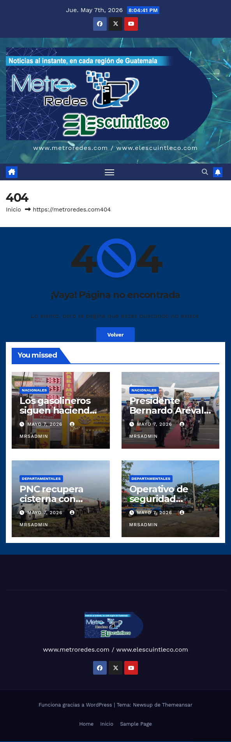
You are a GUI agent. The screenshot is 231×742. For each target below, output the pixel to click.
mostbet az (155, 741)
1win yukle (79, 741)
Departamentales (41, 478)
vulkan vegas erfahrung (47, 741)
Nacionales (34, 390)
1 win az (72, 741)
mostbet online (133, 741)
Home (86, 724)
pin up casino (86, 741)
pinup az (91, 741)
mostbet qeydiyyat (189, 741)
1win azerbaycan (75, 741)
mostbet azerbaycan (179, 741)
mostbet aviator (171, 741)
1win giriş (66, 741)
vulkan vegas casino (9, 741)
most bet (150, 741)
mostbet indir (167, 741)
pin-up (89, 741)
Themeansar (177, 705)
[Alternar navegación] (109, 172)
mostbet (114, 741)
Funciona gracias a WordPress (76, 705)
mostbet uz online (146, 741)
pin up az (111, 741)
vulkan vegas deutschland (21, 741)
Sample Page (136, 724)
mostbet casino (137, 741)
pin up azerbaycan (107, 741)
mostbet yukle (163, 741)
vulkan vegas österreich (41, 741)
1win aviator (69, 741)
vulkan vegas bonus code (27, 741)
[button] (205, 172)
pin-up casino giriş (95, 741)
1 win (62, 741)
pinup (83, 741)
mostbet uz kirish (129, 741)
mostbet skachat (120, 741)
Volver (115, 334)
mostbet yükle (184, 741)
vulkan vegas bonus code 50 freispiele (55, 741)
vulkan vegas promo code (34, 741)
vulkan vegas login (14, 741)
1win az (64, 741)
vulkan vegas (1, 741)
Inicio (13, 209)
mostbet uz (116, 741)
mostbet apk (124, 741)
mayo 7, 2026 (45, 424)
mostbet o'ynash (142, 741)
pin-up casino (99, 741)
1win (60, 741)
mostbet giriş (159, 741)
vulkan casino (5, 741)
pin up (81, 741)
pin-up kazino (103, 741)
